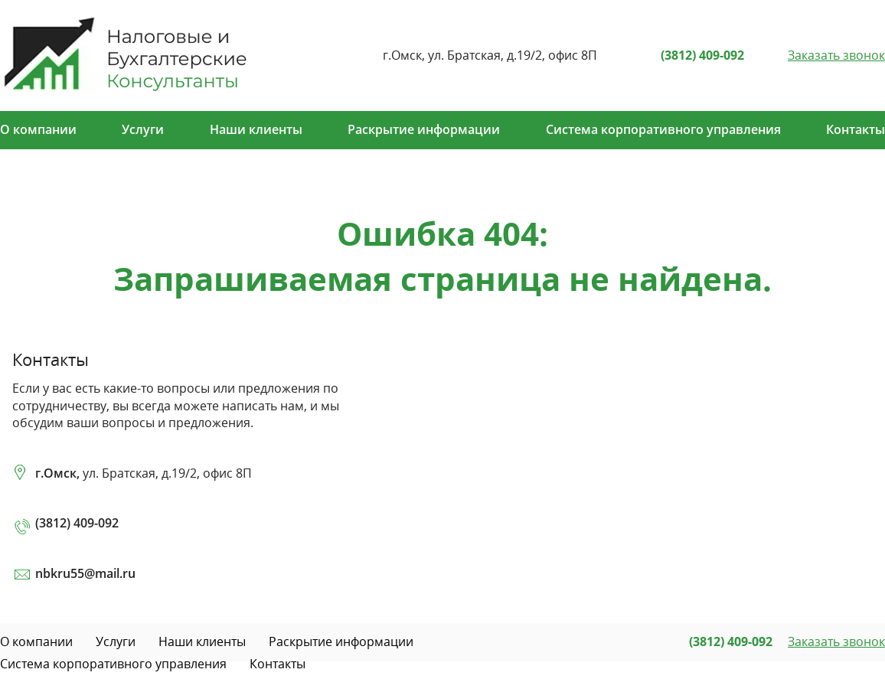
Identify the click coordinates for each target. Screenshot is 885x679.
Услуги (143, 129)
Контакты (855, 129)
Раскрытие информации (424, 129)
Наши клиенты (256, 129)
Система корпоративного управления (663, 129)
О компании (38, 129)
